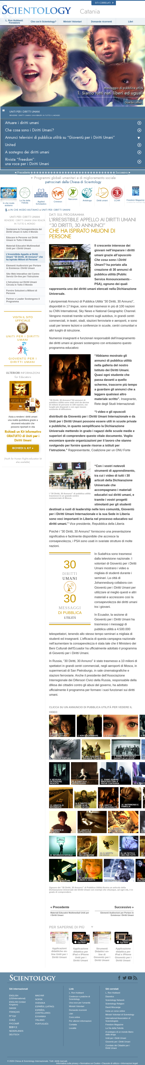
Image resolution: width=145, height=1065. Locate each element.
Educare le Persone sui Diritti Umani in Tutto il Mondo (22, 238)
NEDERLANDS (16, 1031)
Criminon (58, 194)
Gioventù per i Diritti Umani (117, 1042)
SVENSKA (40, 1003)
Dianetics (109, 996)
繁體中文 (13, 1027)
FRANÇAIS (14, 1012)
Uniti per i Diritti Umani (115, 1038)
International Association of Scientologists (117, 1019)
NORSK (39, 999)
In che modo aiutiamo (8, 203)
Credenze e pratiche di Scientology (79, 997)
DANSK (12, 1008)
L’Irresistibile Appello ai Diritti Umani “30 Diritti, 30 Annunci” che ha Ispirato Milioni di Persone (24, 257)
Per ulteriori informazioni (80, 1021)
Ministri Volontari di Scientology (119, 1014)
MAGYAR (39, 995)
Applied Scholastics (41, 195)
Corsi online (74, 1017)
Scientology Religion (114, 1004)
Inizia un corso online (115, 1011)
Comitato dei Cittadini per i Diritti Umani (117, 1046)
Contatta (73, 1024)
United (10, 145)
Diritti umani (102, 193)
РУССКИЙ (14, 1023)
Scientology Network (114, 1000)
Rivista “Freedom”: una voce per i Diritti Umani (27, 162)
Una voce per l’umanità (79, 1003)
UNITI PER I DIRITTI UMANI (56, 210)
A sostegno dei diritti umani (27, 152)
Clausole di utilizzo (110, 1063)
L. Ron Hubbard (76, 993)
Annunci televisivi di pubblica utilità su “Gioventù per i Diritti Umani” (60, 137)
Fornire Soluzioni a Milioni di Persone (21, 292)
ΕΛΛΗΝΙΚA (40, 1016)
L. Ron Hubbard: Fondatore (14, 21)
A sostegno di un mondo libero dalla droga (119, 1033)
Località (72, 1028)
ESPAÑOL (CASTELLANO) (42, 1011)
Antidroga (87, 193)
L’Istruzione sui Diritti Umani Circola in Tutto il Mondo (21, 283)
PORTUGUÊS (41, 1024)
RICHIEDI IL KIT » (22, 448)
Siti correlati (104, 3)
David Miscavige (112, 1007)
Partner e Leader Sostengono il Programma (23, 300)
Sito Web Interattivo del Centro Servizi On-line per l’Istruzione (22, 275)
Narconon (73, 193)
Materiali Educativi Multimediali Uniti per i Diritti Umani (23, 247)
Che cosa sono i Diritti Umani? (29, 130)
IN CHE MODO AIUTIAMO (24, 210)
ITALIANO (40, 1020)
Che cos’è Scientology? (43, 21)
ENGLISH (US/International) (17, 996)
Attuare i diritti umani (22, 123)
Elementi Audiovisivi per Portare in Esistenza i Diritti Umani (23, 267)
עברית (12, 1015)
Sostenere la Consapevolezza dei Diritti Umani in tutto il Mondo (24, 230)
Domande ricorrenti (101, 21)
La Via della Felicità (24, 195)
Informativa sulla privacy (67, 1063)
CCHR (117, 193)
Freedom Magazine (114, 1024)
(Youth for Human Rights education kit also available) (23, 460)
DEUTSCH (14, 1034)
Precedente (23, 172)
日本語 (12, 1020)
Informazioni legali (129, 1063)
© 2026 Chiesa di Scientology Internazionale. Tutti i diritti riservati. (37, 1061)
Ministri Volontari (72, 21)
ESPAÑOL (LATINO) (44, 1006)
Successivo (122, 172)
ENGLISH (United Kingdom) (17, 1003)
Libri (130, 21)
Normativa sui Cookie (90, 1063)
